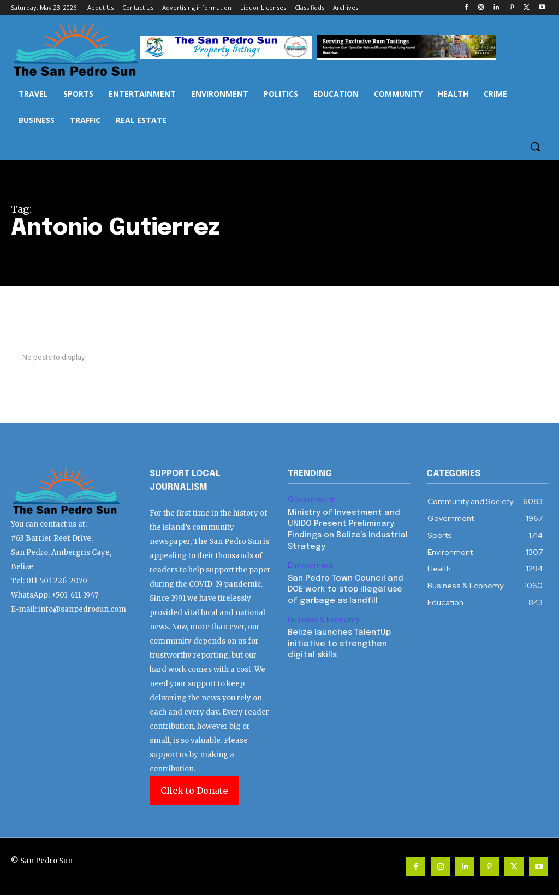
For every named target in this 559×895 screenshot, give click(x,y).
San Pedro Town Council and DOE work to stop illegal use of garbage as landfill (343, 585)
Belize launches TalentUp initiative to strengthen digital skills (337, 637)
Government (309, 499)
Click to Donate (194, 790)
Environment (309, 562)
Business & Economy (322, 614)
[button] (535, 146)
